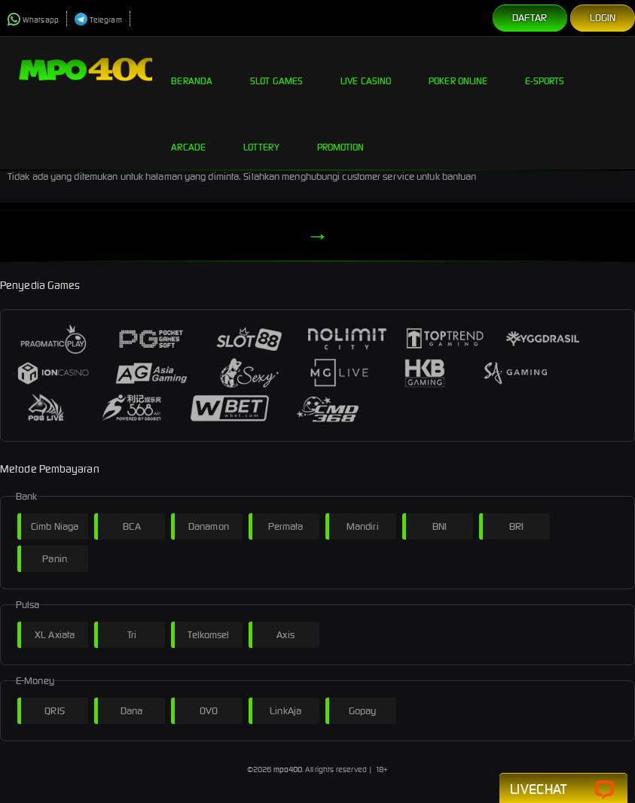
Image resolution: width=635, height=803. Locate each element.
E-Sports (544, 69)
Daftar (530, 17)
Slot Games (276, 69)
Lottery (261, 135)
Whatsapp (33, 20)
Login (603, 17)
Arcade (188, 135)
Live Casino (365, 69)
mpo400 (288, 769)
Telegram (98, 20)
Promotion (341, 135)
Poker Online (458, 69)
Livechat (563, 789)
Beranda (191, 69)
